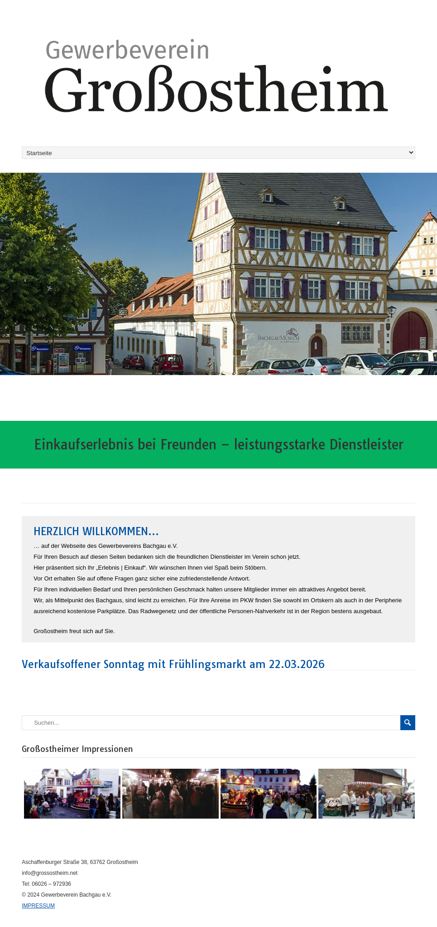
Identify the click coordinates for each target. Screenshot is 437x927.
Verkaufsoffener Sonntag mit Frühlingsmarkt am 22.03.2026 (173, 664)
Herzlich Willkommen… (96, 531)
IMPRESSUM (38, 906)
